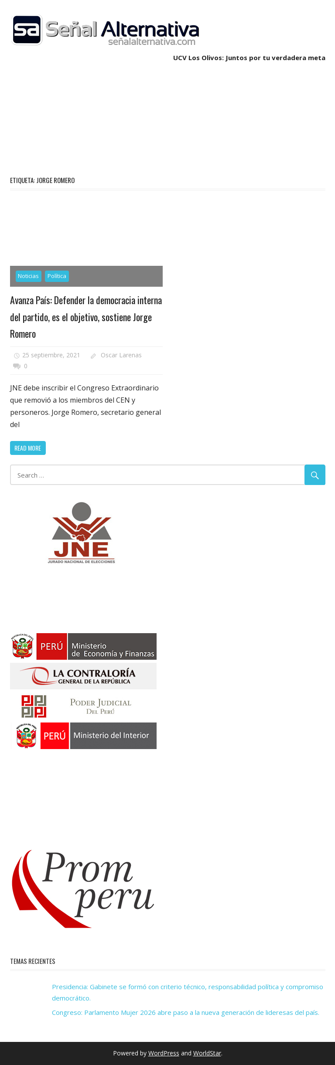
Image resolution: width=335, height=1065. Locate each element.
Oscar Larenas (121, 355)
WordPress (163, 1053)
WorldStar (207, 1053)
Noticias (28, 276)
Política (57, 276)
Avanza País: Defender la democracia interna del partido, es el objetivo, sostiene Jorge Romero (86, 316)
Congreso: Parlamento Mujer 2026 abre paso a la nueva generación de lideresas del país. (185, 1012)
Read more (27, 447)
